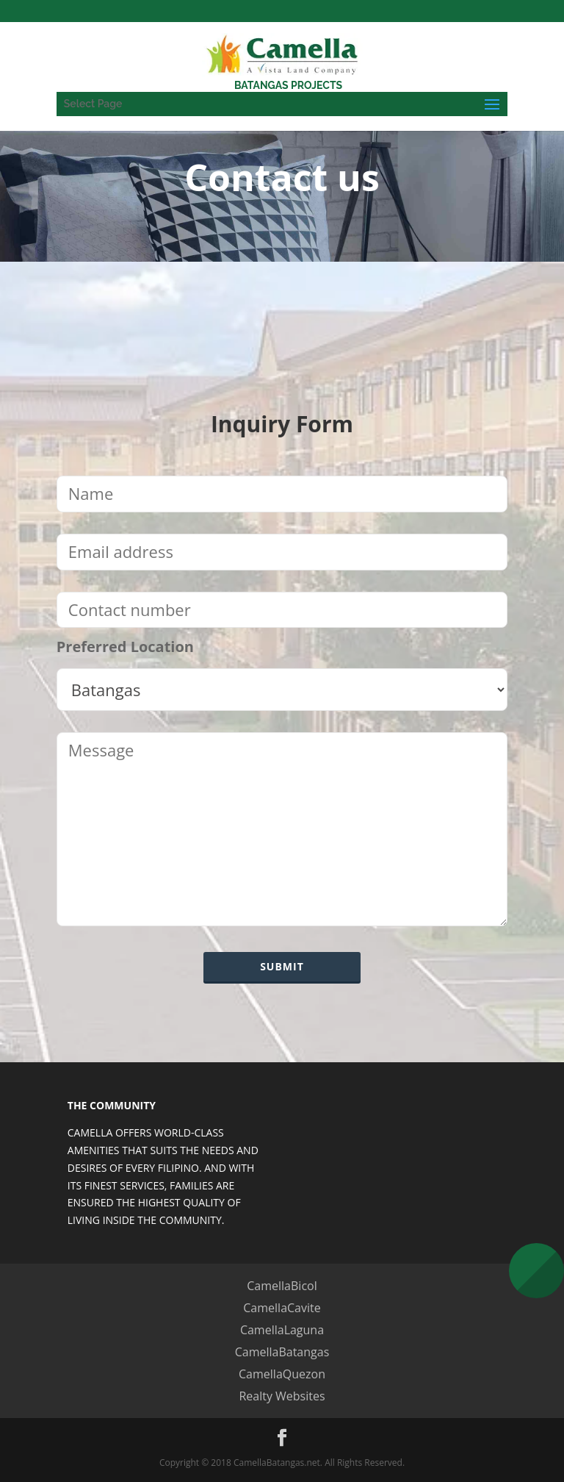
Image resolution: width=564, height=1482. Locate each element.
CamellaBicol (282, 1286)
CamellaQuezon (282, 1374)
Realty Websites (282, 1396)
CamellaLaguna (282, 1330)
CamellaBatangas (282, 1352)
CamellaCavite (281, 1308)
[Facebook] (282, 1438)
